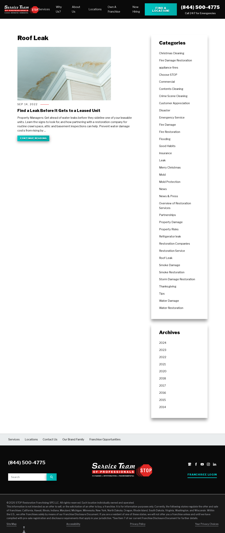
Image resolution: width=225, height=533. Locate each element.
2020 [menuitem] (162, 371)
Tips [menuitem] (162, 293)
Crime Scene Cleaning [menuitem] (173, 96)
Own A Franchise (114, 9)
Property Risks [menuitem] (169, 229)
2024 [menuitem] (162, 343)
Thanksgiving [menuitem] (167, 286)
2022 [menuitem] (162, 357)
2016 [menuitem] (162, 393)
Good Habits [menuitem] (167, 146)
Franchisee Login (202, 474)
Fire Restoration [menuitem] (169, 132)
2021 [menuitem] (162, 364)
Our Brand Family (73, 439)
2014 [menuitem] (162, 407)
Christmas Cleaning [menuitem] (171, 53)
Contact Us (50, 439)
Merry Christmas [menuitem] (170, 167)
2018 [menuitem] (162, 378)
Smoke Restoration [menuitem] (171, 272)
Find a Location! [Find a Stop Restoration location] (161, 9)
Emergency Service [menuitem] (172, 117)
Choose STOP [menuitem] (168, 75)
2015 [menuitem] (162, 400)
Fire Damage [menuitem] (167, 124)
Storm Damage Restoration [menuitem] (177, 279)
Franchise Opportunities (105, 439)
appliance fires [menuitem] (168, 67)
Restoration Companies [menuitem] (174, 243)
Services (44, 9)
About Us (76, 9)
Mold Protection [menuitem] (169, 182)
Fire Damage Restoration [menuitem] (175, 60)
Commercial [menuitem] (167, 81)
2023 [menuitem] (162, 350)
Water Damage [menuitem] (169, 301)
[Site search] (27, 477)
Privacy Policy (137, 524)
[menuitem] (44, 9)
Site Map (12, 524)
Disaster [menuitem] (164, 110)
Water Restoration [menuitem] (171, 308)
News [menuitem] (163, 189)
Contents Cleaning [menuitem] (171, 89)
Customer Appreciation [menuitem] (174, 103)
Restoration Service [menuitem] (172, 251)
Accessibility (73, 524)
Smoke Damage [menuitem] (169, 265)
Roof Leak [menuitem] (165, 258)
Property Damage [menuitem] (171, 222)
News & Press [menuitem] (168, 196)
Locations (95, 9)
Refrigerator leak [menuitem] (170, 236)
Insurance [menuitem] (165, 153)
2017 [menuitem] (162, 385)
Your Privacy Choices (206, 524)
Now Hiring (136, 9)
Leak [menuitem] (162, 160)
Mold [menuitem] (162, 174)
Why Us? (59, 9)
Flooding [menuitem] (164, 139)
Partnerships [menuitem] (167, 215)
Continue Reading (33, 138)
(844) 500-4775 (200, 7)
